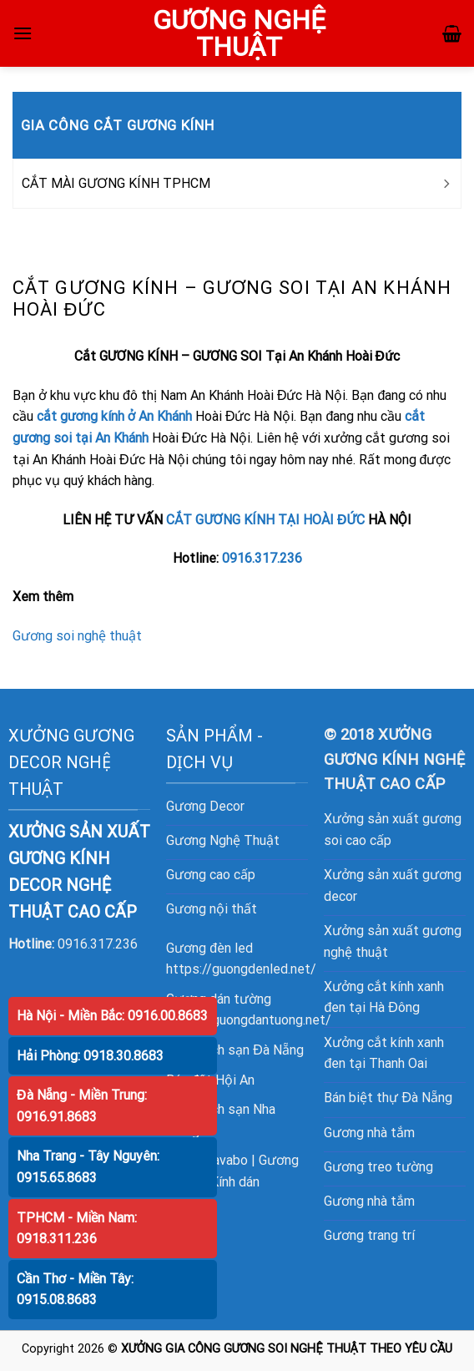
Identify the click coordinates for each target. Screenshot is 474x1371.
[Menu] (23, 33)
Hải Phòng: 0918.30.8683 (90, 1056)
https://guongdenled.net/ (241, 969)
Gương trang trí (369, 1235)
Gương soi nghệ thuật (77, 636)
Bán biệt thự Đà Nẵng (388, 1097)
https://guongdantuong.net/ (248, 1020)
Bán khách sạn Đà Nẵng (235, 1050)
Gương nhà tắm (369, 1133)
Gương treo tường (378, 1167)
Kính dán (235, 1182)
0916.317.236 (262, 558)
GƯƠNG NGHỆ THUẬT (239, 33)
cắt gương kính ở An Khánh (114, 416)
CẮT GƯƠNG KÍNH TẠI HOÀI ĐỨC (265, 520)
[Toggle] (446, 183)
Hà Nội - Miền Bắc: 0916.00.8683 (112, 1016)
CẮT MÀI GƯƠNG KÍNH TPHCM (116, 183)
